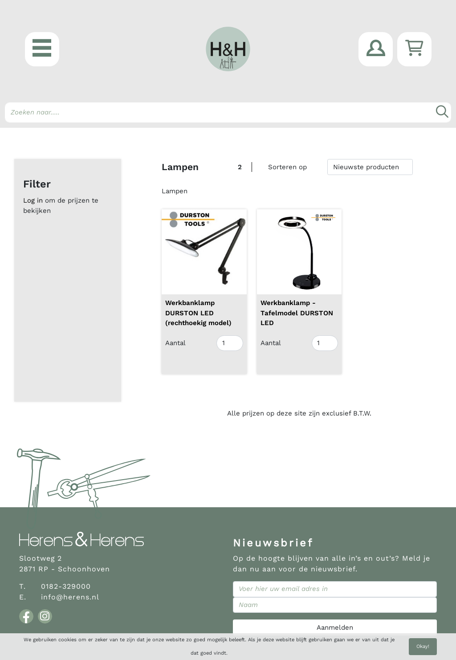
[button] (42, 49)
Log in (33, 200)
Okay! (422, 646)
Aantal (175, 343)
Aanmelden (335, 627)
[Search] (228, 112)
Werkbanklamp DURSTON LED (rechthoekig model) (198, 313)
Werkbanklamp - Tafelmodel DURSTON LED (297, 313)
